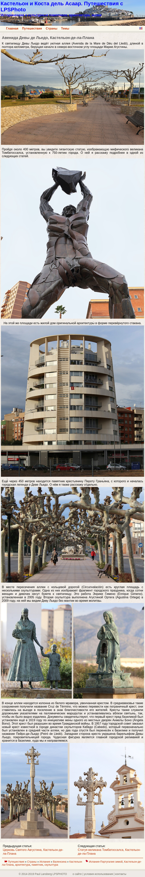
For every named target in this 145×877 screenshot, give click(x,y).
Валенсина (60, 861)
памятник (37, 864)
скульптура (51, 864)
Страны (51, 28)
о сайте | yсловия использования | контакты (99, 873)
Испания (45, 861)
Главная (12, 28)
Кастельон (76, 861)
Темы (65, 28)
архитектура (22, 864)
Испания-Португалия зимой (106, 861)
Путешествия (32, 28)
